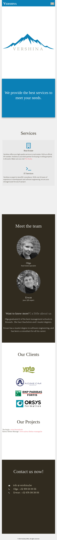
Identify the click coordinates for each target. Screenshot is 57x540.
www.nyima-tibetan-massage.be (31, 431)
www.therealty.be (17, 429)
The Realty (28, 159)
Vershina (10, 3)
